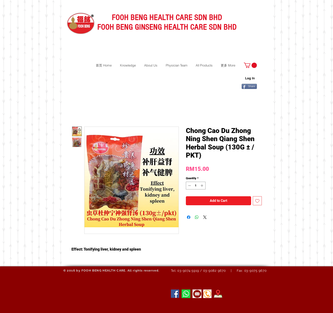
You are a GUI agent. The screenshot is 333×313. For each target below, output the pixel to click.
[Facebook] (175, 293)
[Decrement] (189, 185)
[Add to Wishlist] (257, 200)
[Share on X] (204, 217)
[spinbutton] (195, 185)
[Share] (249, 86)
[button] (250, 65)
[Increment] (202, 185)
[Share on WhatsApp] (196, 217)
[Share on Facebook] (188, 217)
